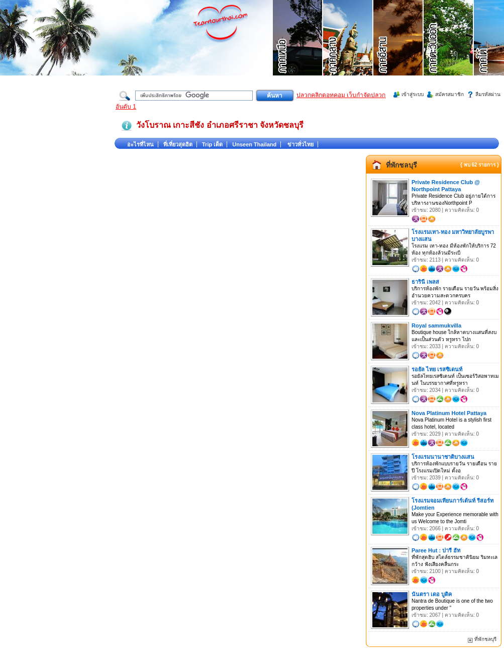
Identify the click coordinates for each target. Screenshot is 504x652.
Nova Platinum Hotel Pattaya (449, 413)
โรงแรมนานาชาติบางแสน (443, 457)
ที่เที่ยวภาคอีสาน (398, 50)
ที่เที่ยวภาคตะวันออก (449, 50)
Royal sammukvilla (436, 325)
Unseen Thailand (254, 144)
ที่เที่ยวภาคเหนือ (298, 50)
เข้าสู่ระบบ (412, 94)
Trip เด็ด (212, 144)
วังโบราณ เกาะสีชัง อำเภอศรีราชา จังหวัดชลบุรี (220, 125)
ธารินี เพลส (425, 282)
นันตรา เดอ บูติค (432, 594)
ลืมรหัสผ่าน (487, 94)
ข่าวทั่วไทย (300, 144)
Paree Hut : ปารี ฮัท (436, 550)
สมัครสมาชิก (449, 94)
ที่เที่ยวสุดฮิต (177, 144)
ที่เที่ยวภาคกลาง (348, 50)
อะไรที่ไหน (140, 144)
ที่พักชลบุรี (401, 165)
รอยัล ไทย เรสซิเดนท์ (437, 369)
